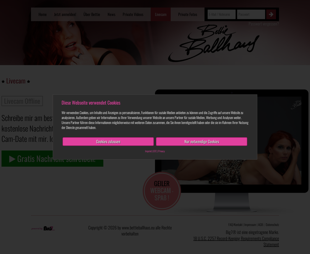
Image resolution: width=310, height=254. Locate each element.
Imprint (148, 151)
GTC (155, 151)
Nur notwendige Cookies (201, 141)
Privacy (161, 151)
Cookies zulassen (108, 141)
